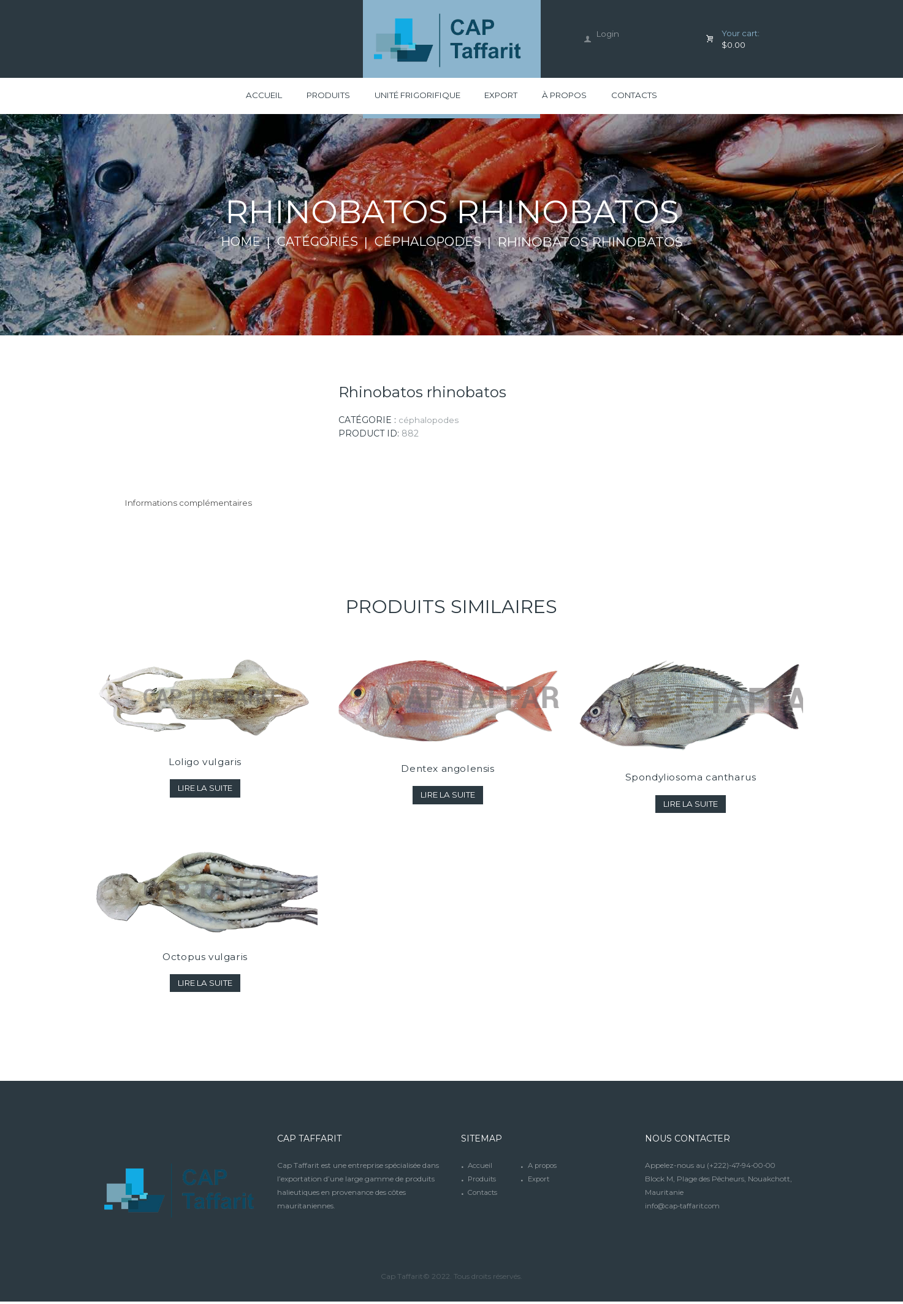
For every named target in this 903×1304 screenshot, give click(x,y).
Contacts (484, 1194)
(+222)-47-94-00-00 (743, 1167)
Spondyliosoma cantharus (690, 779)
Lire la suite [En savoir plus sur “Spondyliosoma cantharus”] (690, 806)
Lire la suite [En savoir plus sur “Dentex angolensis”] (448, 797)
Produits (483, 1181)
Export (540, 1181)
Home (236, 244)
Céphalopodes (431, 244)
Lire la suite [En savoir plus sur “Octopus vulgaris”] (205, 984)
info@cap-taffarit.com (685, 1208)
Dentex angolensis (447, 770)
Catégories (316, 244)
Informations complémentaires (192, 505)
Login (608, 33)
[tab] (192, 505)
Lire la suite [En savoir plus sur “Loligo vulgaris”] (205, 790)
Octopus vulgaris (205, 958)
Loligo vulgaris (205, 763)
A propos (544, 1167)
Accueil (480, 1167)
